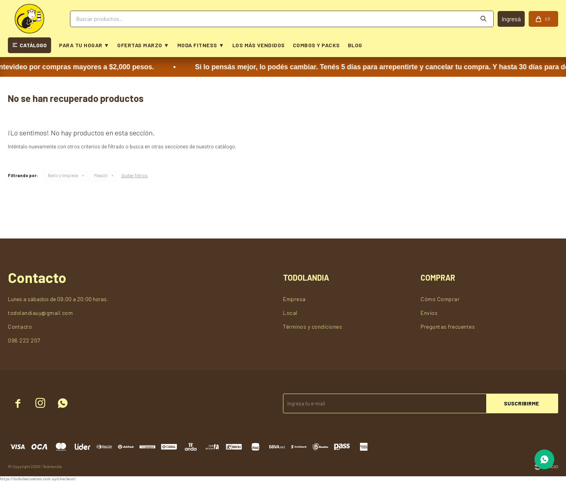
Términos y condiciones (312, 326)
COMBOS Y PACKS (316, 45)
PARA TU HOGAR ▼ (84, 45)
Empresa (294, 299)
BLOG (355, 45)
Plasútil (101, 175)
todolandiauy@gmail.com (40, 312)
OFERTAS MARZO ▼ (143, 45)
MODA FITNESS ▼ (200, 45)
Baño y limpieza (63, 175)
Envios (429, 312)
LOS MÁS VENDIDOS (258, 45)
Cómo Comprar (440, 299)
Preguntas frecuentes (448, 326)
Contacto (20, 326)
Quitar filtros (134, 175)
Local (290, 312)
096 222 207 (24, 340)
